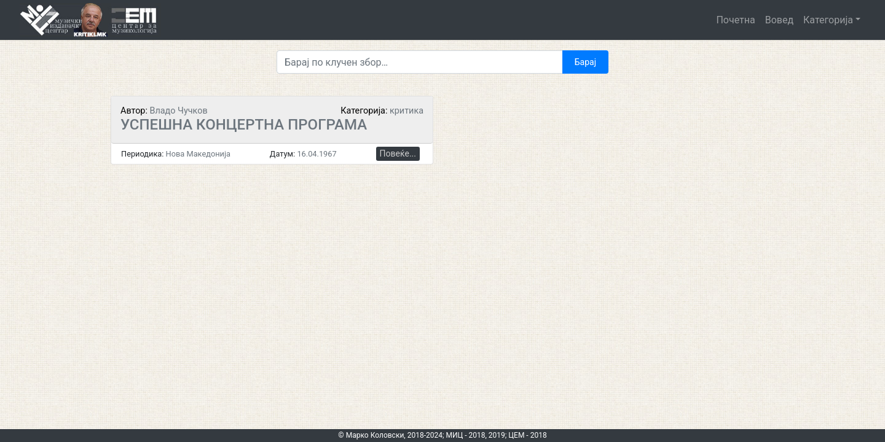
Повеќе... (398, 153)
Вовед (779, 20)
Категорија (828, 20)
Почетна (735, 20)
